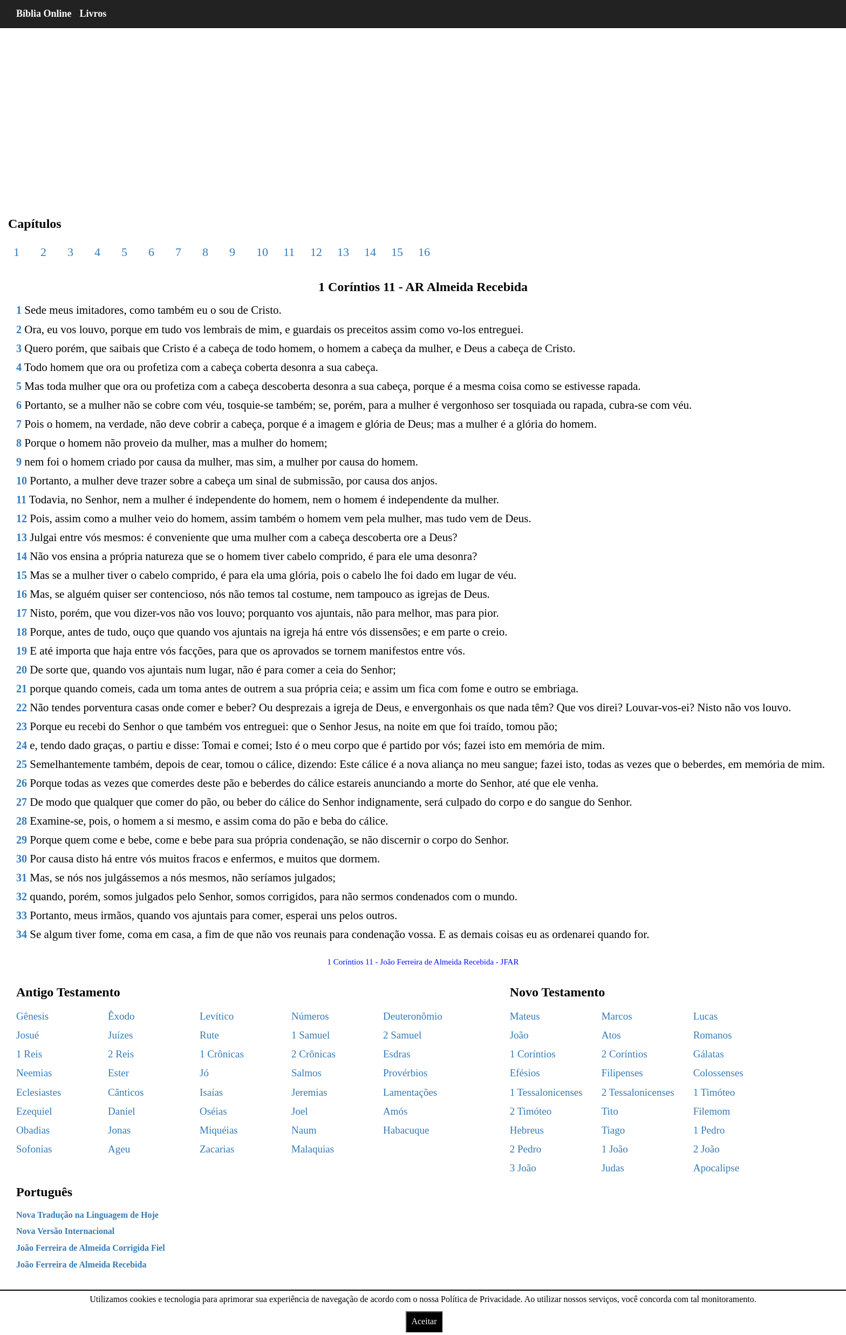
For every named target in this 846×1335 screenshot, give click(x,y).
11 (289, 252)
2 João (706, 1149)
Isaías (211, 1092)
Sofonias (34, 1149)
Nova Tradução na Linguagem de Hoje (87, 1214)
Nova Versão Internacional (65, 1231)
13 (343, 252)
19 (21, 651)
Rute (209, 1035)
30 (21, 859)
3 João (523, 1168)
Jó (204, 1072)
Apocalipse (716, 1168)
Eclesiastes (38, 1092)
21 (21, 689)
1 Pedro (709, 1130)
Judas (613, 1168)
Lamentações (410, 1092)
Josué (27, 1035)
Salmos (306, 1072)
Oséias (213, 1111)
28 (21, 821)
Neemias (34, 1072)
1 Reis (29, 1054)
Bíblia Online (44, 13)
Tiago (613, 1130)
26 (21, 783)
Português (44, 1192)
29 (21, 840)
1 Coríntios (533, 1054)
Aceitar (423, 1321)
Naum (303, 1130)
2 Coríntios (624, 1054)
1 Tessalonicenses (546, 1092)
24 (21, 745)
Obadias (33, 1130)
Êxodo (121, 1016)
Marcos (617, 1016)
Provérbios (405, 1072)
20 (21, 670)
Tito (610, 1111)
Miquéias (219, 1130)
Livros (93, 13)
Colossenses (718, 1072)
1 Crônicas (222, 1054)
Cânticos (126, 1092)
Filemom (712, 1111)
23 (21, 726)
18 (21, 632)
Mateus (525, 1016)
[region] (423, 113)
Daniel (121, 1111)
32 (21, 896)
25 (21, 764)
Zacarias (217, 1149)
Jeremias (309, 1092)
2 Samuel (402, 1035)
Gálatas (708, 1054)
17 (21, 613)
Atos (611, 1035)
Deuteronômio (412, 1016)
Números (310, 1016)
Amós (395, 1111)
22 (21, 707)
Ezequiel (34, 1111)
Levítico (217, 1016)
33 (21, 915)
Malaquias (312, 1149)
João (519, 1035)
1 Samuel (310, 1035)
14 (370, 252)
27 (21, 802)
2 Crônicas (313, 1054)
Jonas (119, 1130)
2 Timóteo (531, 1111)
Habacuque (406, 1130)
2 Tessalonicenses (638, 1092)
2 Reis (121, 1054)
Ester (118, 1072)
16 (424, 252)
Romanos (712, 1035)
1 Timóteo (714, 1092)
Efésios (525, 1072)
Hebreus (527, 1130)
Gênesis (32, 1016)
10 (262, 252)
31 (21, 878)
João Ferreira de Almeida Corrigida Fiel (90, 1247)
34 (21, 934)
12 (316, 252)
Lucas (705, 1016)
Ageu (119, 1149)
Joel (299, 1111)
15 (397, 252)
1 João (615, 1149)
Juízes (120, 1035)
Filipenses (622, 1072)
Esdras (397, 1054)
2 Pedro (526, 1149)
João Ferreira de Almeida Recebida (81, 1264)
